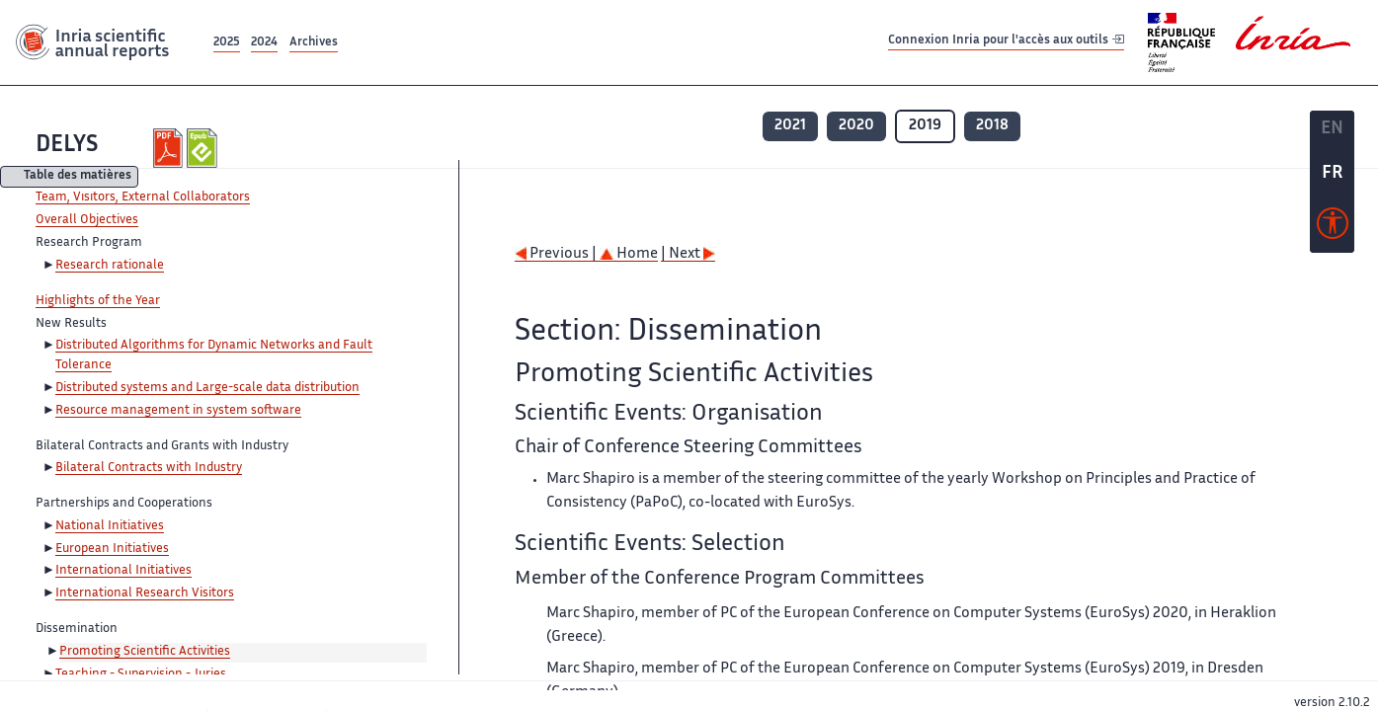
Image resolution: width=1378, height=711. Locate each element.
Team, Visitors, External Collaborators (143, 197)
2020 (856, 125)
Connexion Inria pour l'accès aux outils (1006, 42)
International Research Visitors (144, 593)
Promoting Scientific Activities (144, 652)
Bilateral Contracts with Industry (148, 468)
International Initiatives (123, 571)
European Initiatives (112, 549)
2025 (226, 43)
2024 (264, 43)
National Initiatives (109, 526)
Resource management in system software (178, 411)
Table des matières (77, 177)
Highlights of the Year (98, 301)
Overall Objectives (87, 220)
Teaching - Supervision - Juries (140, 674)
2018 (992, 125)
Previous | (557, 254)
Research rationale (109, 266)
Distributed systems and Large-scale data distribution (207, 388)
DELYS (67, 145)
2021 (790, 125)
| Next (688, 254)
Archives (313, 43)
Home (629, 254)
